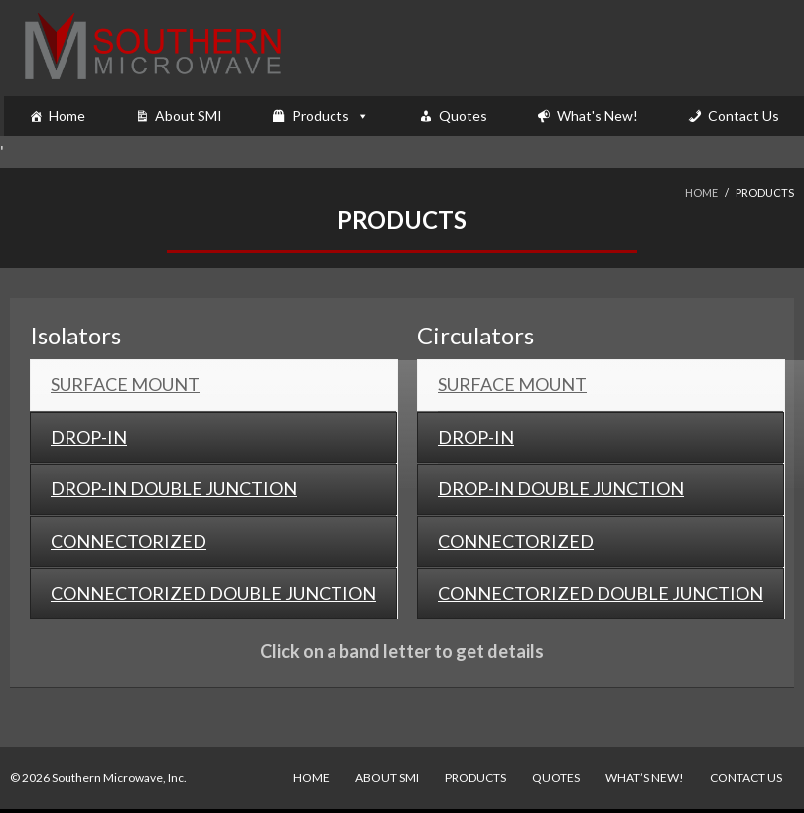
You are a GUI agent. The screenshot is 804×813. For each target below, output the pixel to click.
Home (67, 115)
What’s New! (644, 777)
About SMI (188, 115)
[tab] (213, 385)
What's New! (597, 115)
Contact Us (743, 115)
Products (320, 115)
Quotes (463, 115)
